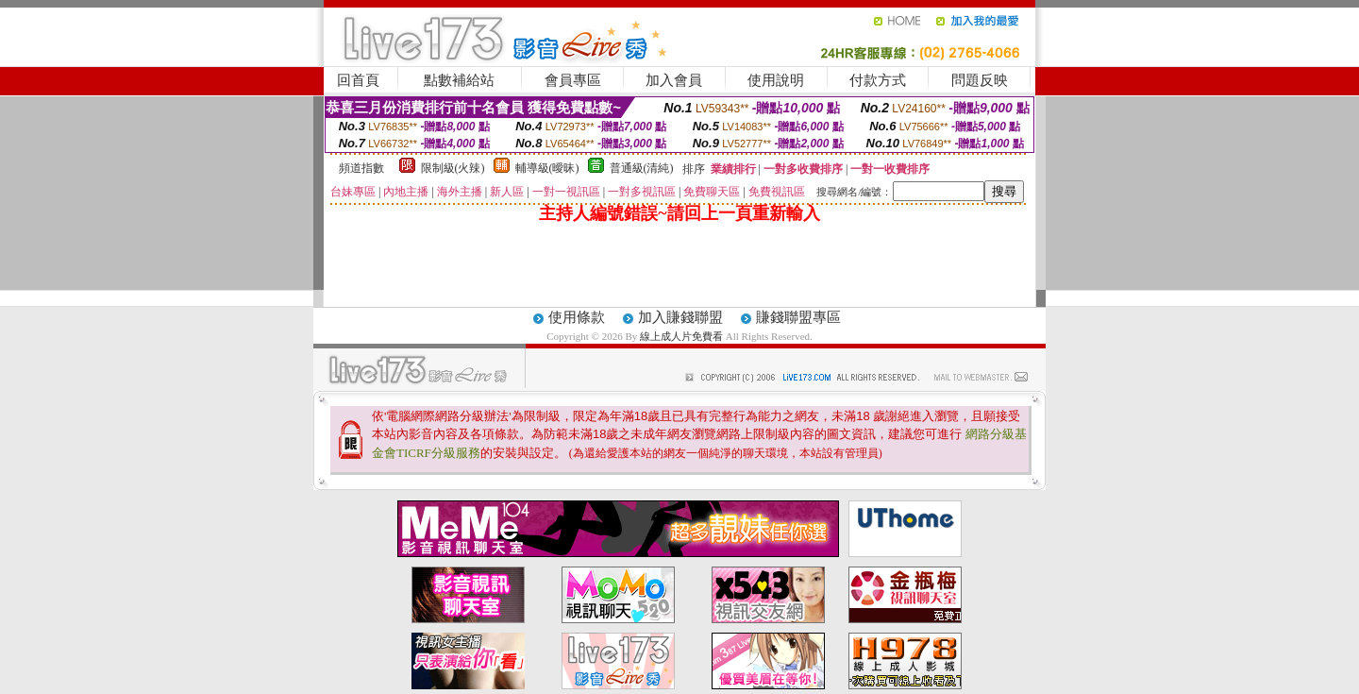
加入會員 (674, 80)
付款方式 (877, 80)
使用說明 (775, 80)
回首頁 (358, 80)
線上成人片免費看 (683, 336)
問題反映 (979, 80)
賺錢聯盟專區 (798, 317)
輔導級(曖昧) (547, 168)
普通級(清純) (642, 168)
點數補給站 (459, 80)
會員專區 (573, 80)
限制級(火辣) (453, 168)
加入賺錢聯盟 (680, 317)
